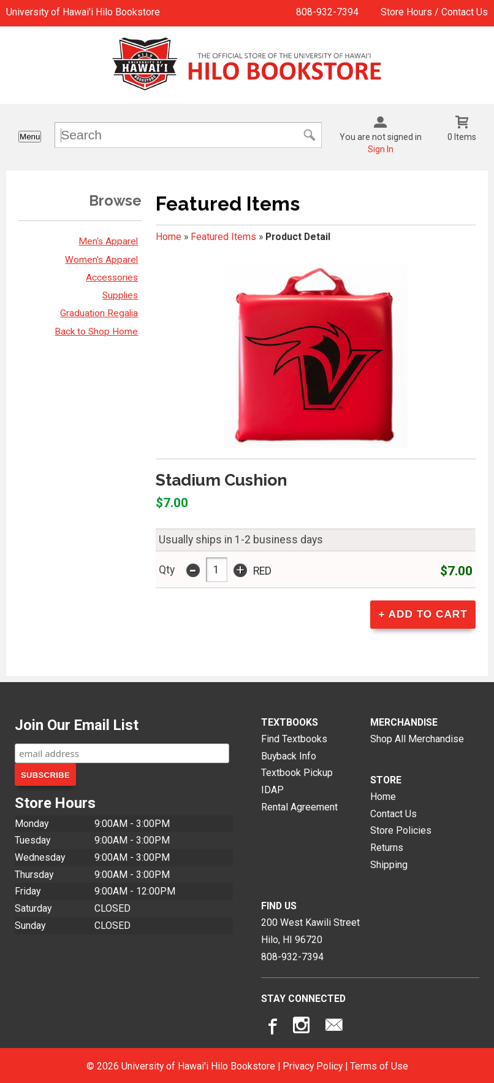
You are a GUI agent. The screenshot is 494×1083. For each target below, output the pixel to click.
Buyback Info (288, 753)
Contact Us (393, 812)
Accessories (112, 277)
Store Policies (400, 828)
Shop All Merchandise (417, 737)
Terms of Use (379, 1064)
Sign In (380, 149)
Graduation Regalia (99, 313)
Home (168, 237)
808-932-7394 (327, 12)
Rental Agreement (299, 804)
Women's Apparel (101, 259)
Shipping (389, 863)
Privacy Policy (313, 1064)
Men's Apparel (108, 241)
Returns (386, 846)
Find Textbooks (294, 737)
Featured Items (223, 237)
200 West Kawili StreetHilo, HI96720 (310, 929)
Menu (30, 136)
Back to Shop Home (96, 331)
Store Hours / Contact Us (434, 12)
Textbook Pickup (297, 771)
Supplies (120, 295)
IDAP (272, 788)
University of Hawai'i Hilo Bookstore (83, 12)
